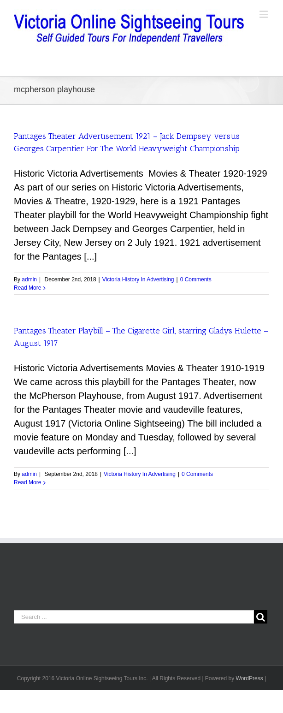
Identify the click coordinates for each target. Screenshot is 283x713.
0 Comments (196, 279)
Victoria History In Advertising (138, 279)
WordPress (249, 678)
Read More (27, 288)
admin (29, 279)
